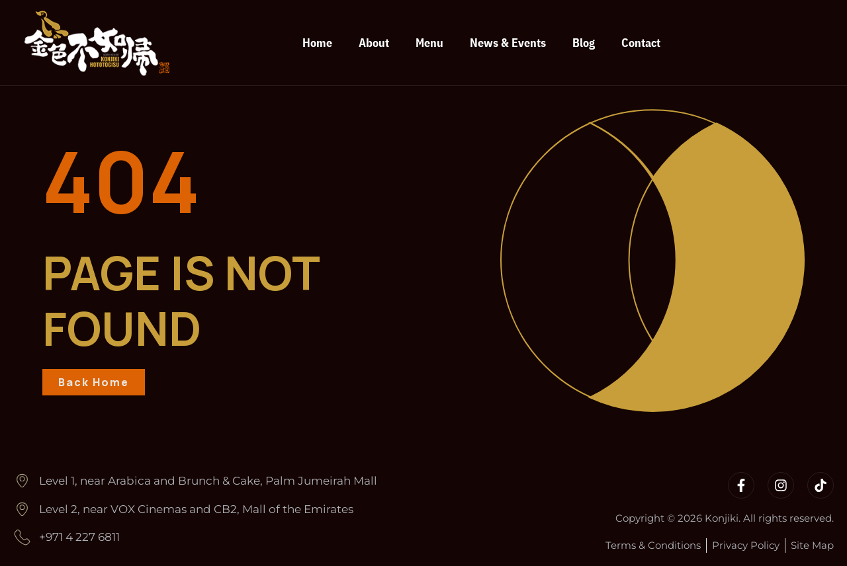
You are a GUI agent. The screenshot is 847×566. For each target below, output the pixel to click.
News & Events (508, 42)
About (374, 42)
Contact (640, 42)
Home (317, 42)
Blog (583, 42)
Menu (429, 42)
